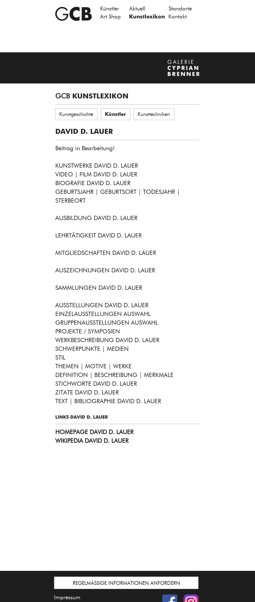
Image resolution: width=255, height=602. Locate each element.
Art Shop (110, 16)
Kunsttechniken (154, 114)
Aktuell (137, 8)
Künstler (109, 8)
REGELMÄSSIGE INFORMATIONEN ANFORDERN (126, 583)
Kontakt (177, 16)
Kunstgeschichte (76, 114)
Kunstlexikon (147, 16)
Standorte (180, 8)
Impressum (67, 597)
